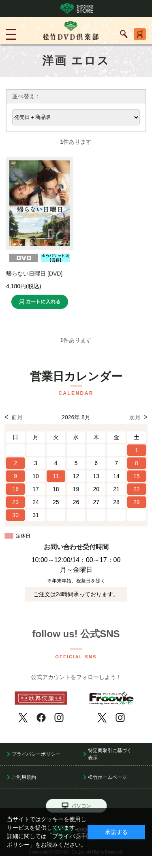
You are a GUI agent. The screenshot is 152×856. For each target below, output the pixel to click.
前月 (17, 417)
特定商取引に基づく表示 (110, 754)
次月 (135, 417)
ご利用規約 (24, 777)
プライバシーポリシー (36, 754)
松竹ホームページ (107, 777)
